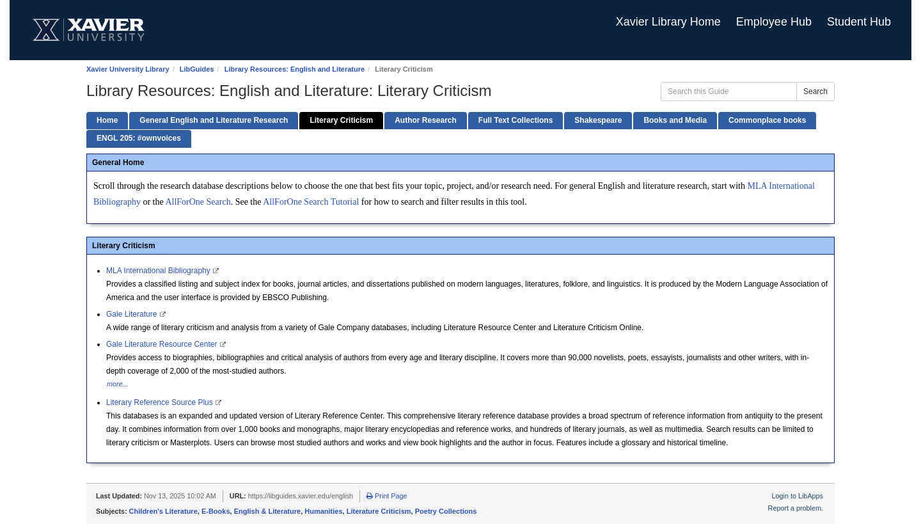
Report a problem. (795, 508)
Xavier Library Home (668, 21)
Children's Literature (163, 511)
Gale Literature (132, 314)
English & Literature (267, 511)
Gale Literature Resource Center (162, 344)
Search (815, 91)
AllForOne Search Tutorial (311, 202)
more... (118, 384)
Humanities (323, 511)
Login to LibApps (797, 496)
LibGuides (197, 69)
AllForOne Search (197, 202)
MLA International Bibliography (159, 270)
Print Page (386, 496)
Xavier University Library (127, 69)
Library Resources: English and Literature (294, 69)
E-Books (215, 511)
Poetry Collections (446, 511)
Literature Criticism (379, 511)
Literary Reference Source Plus (160, 402)
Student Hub (859, 21)
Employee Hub (774, 21)
